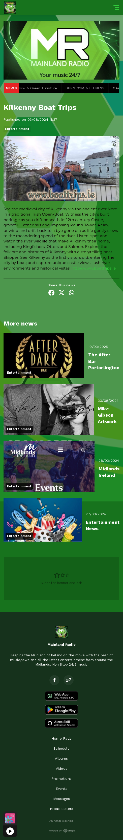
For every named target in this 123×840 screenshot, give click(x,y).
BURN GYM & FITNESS (87, 88)
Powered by (61, 830)
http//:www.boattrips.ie (94, 268)
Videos (61, 768)
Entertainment (17, 129)
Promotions (61, 779)
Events (61, 789)
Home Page (61, 738)
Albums (61, 758)
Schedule (61, 748)
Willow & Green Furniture (38, 88)
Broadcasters (61, 809)
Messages (61, 799)
